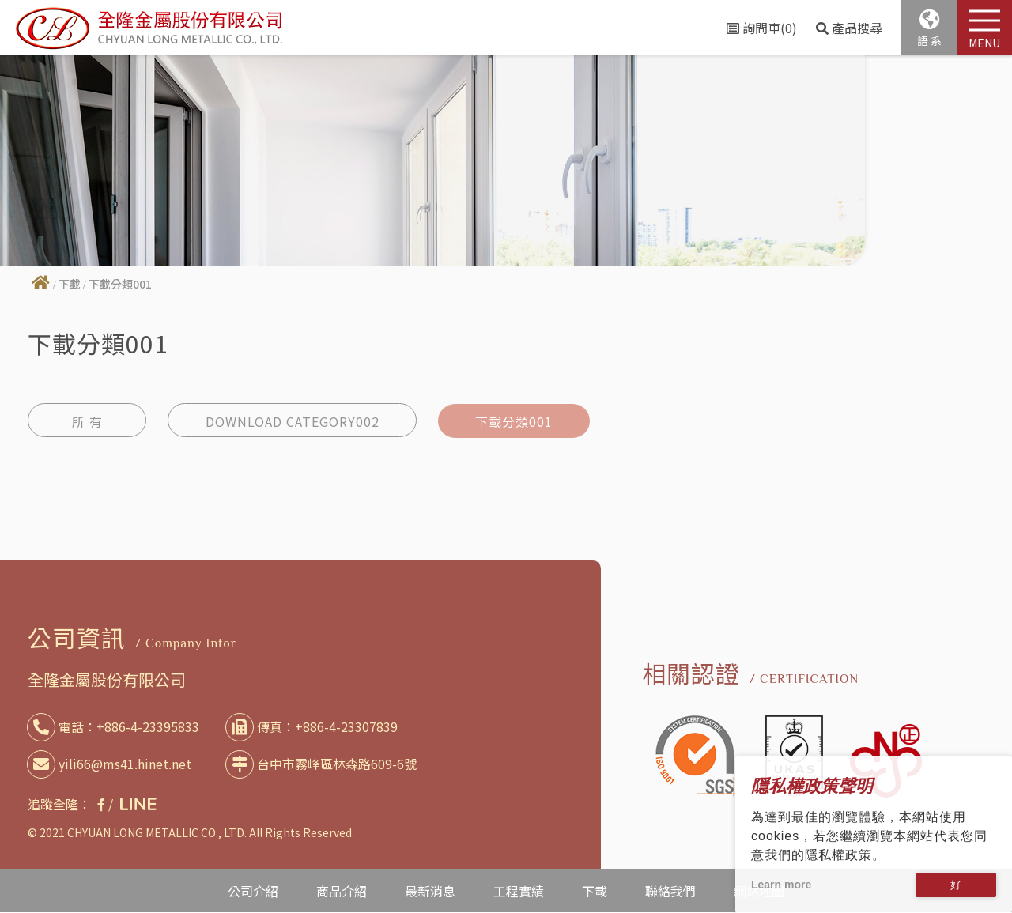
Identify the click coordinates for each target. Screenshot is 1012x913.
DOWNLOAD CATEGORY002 (296, 420)
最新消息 (430, 891)
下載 (70, 284)
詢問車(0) (762, 28)
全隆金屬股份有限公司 (107, 680)
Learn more (781, 884)
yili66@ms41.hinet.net (112, 763)
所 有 (87, 420)
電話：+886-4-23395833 (116, 727)
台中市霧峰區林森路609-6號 (324, 763)
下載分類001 (523, 420)
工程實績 (518, 891)
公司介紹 (253, 891)
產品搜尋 (849, 28)
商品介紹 (341, 891)
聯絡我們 (670, 891)
